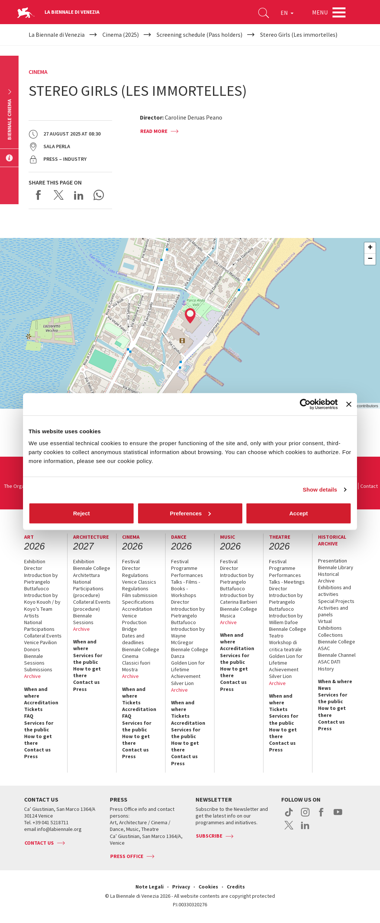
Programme (184, 568)
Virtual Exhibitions (330, 624)
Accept (298, 513)
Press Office (126, 856)
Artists (31, 615)
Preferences (190, 513)
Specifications (138, 602)
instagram (305, 816)
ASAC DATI (329, 661)
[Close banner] (348, 404)
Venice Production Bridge (134, 622)
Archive (32, 676)
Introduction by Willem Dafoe (286, 619)
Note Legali (149, 886)
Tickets (33, 709)
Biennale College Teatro (287, 632)
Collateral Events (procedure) (92, 605)
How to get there (38, 739)
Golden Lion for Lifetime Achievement (188, 669)
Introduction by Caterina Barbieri (238, 598)
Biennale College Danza (189, 652)
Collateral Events (43, 635)
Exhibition (34, 561)
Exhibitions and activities (334, 590)
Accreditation (41, 702)
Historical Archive (328, 577)
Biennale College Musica (238, 612)
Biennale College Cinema (140, 652)
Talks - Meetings (287, 581)
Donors (32, 649)
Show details (320, 489)
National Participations (39, 625)
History (326, 668)
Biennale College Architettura (91, 571)
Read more (153, 131)
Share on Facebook (39, 195)
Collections (330, 635)
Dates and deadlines (133, 639)
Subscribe (209, 835)
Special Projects (336, 601)
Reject (81, 513)
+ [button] (370, 248)
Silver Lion (182, 683)
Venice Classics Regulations (139, 585)
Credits (236, 886)
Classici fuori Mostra (136, 666)
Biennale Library (335, 567)
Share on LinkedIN (79, 195)
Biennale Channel (337, 655)
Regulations (135, 575)
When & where (335, 681)
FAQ (28, 715)
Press (31, 756)
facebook (321, 816)
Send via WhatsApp (99, 195)
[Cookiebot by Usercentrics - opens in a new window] (305, 404)
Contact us (37, 749)
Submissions (38, 669)
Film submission (139, 595)
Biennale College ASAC (336, 645)
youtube (337, 816)
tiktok (289, 816)
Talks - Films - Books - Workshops (185, 588)
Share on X (59, 195)
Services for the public (38, 726)
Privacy (181, 886)
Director (33, 568)
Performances (187, 575)
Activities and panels (333, 611)
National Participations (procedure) (88, 588)
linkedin (305, 829)
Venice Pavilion (40, 642)
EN (287, 12)
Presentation (332, 560)
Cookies (208, 886)
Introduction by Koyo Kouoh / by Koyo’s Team (42, 602)
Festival (131, 561)
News (324, 688)
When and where (36, 692)
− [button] (370, 259)
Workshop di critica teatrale (285, 645)
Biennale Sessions (34, 659)
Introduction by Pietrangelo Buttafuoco (41, 582)
